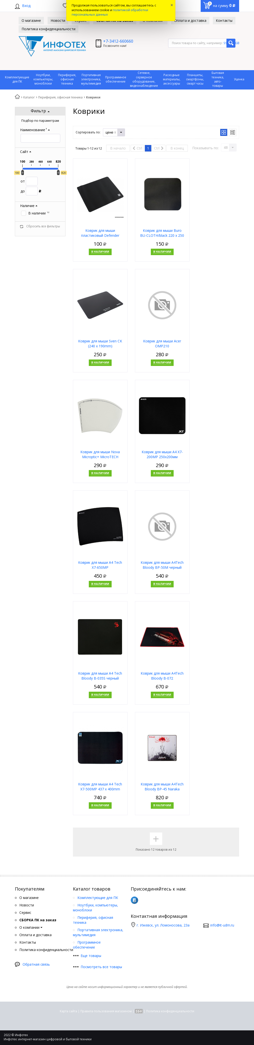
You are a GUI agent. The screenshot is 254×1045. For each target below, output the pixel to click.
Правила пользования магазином (106, 1011)
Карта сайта (68, 1011)
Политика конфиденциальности (170, 1011)
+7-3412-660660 (118, 41)
